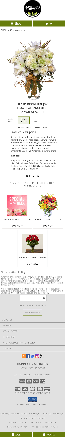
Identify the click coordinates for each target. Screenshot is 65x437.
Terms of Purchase (33, 427)
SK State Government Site (43, 422)
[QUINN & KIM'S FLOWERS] (32, 17)
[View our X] (42, 357)
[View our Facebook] (28, 357)
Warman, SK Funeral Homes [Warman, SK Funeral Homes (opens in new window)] (13, 414)
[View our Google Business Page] (33, 357)
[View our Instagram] (37, 357)
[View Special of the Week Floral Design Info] (17, 205)
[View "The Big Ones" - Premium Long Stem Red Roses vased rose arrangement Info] (32, 243)
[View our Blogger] (24, 357)
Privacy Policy (14, 427)
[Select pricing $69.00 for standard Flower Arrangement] (11, 120)
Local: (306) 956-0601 (32, 368)
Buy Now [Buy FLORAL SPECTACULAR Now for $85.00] (48, 225)
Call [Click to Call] (16, 434)
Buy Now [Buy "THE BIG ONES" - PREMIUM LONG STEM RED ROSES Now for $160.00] (32, 263)
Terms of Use (51, 427)
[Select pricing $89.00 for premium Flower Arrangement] (36, 120)
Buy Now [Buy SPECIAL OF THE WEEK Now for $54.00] (17, 225)
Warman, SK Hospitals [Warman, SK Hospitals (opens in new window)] (40, 414)
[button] (32, 399)
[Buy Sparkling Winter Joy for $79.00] (32, 176)
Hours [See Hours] (49, 434)
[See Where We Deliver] (32, 312)
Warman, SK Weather (19, 422)
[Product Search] (33, 298)
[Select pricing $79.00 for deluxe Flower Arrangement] (23, 120)
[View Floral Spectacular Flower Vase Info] (48, 205)
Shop (16, 23)
